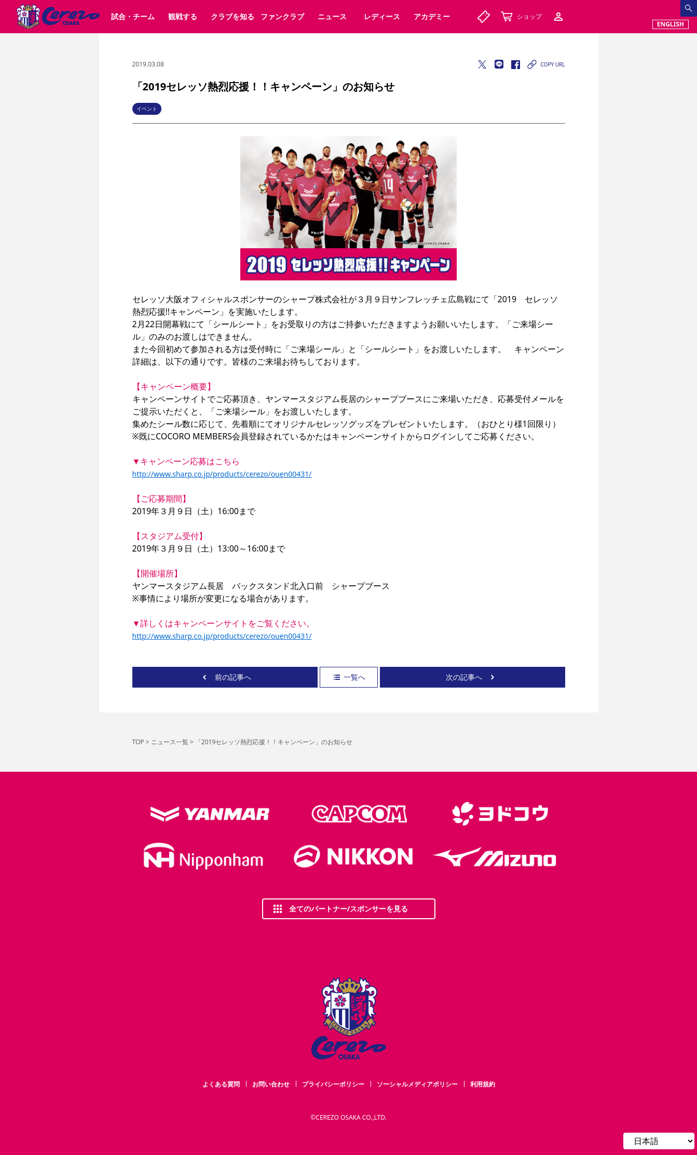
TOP (138, 741)
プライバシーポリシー (333, 1084)
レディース (382, 16)
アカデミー (432, 16)
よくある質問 (221, 1084)
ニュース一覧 (169, 741)
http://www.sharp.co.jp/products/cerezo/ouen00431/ (222, 474)
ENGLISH (670, 24)
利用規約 (482, 1084)
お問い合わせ (271, 1084)
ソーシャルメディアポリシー (417, 1084)
